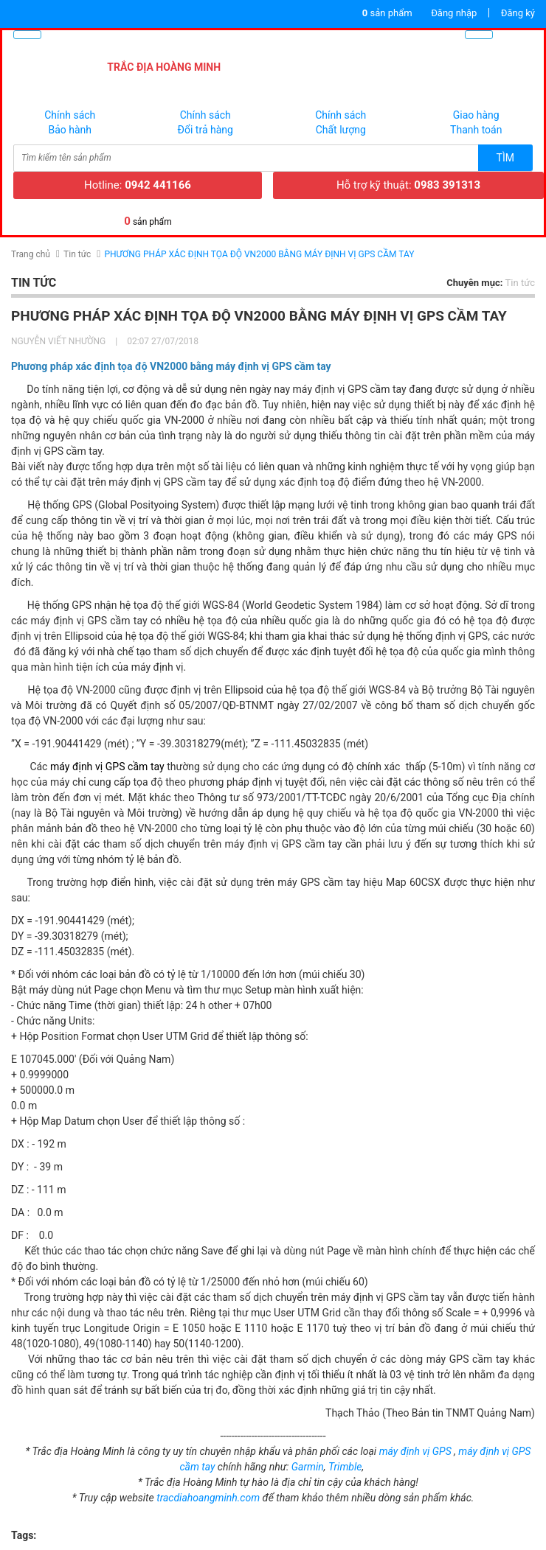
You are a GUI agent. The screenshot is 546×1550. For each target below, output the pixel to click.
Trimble (345, 1467)
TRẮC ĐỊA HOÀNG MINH (164, 67)
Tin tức (77, 254)
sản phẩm (387, 12)
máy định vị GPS (415, 1451)
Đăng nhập (454, 12)
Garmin (307, 1467)
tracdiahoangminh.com (208, 1498)
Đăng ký (518, 12)
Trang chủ (30, 254)
